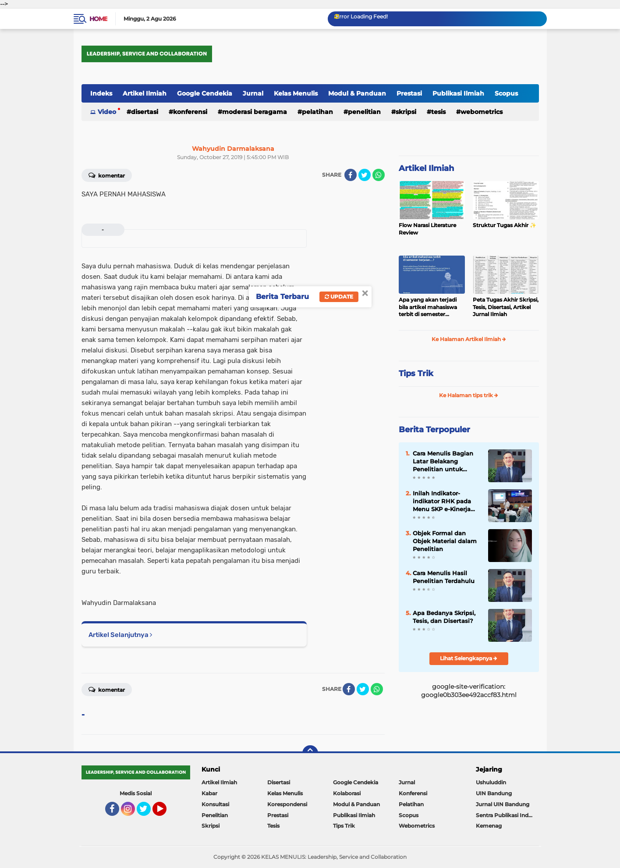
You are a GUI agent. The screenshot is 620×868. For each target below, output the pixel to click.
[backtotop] (310, 753)
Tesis (438, 112)
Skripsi (406, 112)
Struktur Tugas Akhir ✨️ (504, 225)
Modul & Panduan (357, 93)
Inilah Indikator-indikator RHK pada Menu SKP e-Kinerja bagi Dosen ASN (442, 501)
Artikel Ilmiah (145, 93)
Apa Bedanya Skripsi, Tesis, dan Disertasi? (444, 616)
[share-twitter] (364, 175)
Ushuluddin (491, 782)
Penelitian (364, 112)
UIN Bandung (494, 793)
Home (98, 19)
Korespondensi (287, 804)
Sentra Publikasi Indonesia (507, 815)
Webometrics (482, 112)
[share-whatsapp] (378, 175)
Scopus (506, 93)
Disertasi (144, 112)
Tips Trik (416, 373)
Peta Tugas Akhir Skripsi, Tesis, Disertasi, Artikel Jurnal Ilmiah (506, 307)
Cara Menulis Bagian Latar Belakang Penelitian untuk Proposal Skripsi (443, 461)
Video (107, 112)
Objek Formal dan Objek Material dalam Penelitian (445, 541)
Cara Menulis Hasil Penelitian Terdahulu (444, 576)
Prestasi (409, 93)
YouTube (165, 813)
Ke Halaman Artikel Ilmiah (469, 339)
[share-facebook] (350, 175)
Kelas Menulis (296, 93)
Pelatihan (317, 112)
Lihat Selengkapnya (468, 658)
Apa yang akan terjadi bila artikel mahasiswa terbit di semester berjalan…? (428, 307)
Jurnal (253, 93)
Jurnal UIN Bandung (502, 804)
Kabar (209, 793)
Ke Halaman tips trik (468, 395)
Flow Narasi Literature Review (427, 229)
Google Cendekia (204, 93)
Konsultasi (215, 804)
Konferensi (190, 112)
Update (339, 296)
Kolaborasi (347, 793)
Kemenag (489, 825)
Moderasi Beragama (254, 112)
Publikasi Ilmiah (458, 93)
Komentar (107, 175)
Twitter (148, 813)
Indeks (101, 93)
